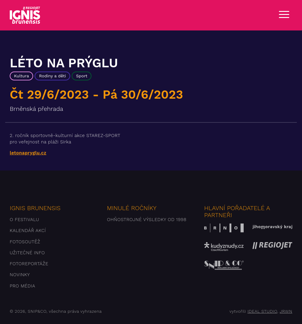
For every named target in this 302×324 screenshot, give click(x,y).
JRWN (286, 311)
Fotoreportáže (29, 263)
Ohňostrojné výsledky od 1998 (147, 219)
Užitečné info (27, 252)
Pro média (22, 286)
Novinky (20, 274)
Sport (81, 75)
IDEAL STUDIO (262, 311)
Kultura (21, 75)
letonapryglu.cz (28, 153)
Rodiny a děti (52, 75)
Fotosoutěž (25, 242)
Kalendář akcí (28, 230)
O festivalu (24, 219)
